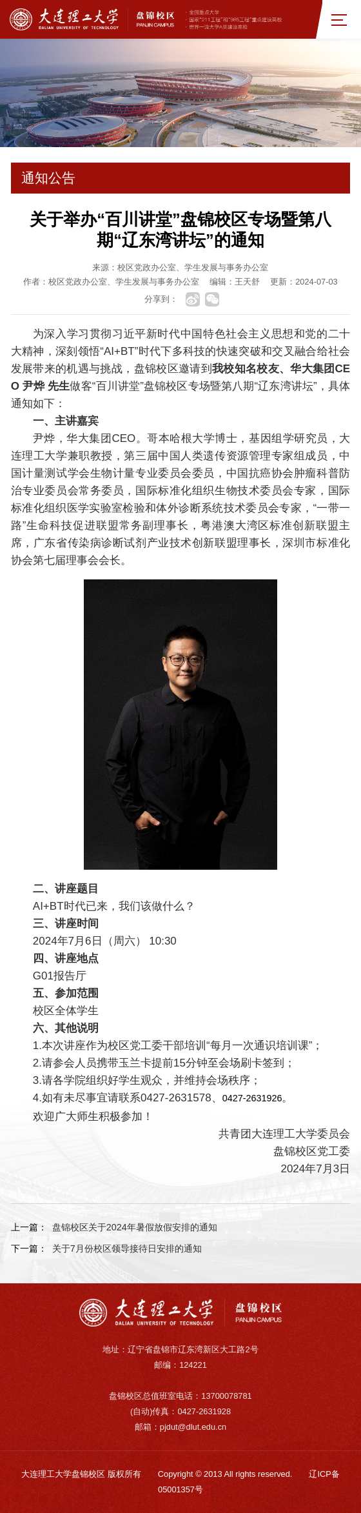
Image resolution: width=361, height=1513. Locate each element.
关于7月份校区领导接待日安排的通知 (127, 1248)
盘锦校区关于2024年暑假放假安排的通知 (134, 1227)
